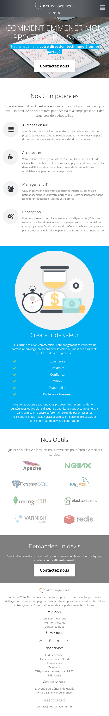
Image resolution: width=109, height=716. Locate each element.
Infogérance (54, 663)
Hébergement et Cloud (54, 659)
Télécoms (55, 667)
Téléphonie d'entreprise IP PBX (54, 671)
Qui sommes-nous (54, 618)
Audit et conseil (54, 655)
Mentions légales (54, 622)
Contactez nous (54, 66)
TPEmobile (54, 675)
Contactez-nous (54, 626)
